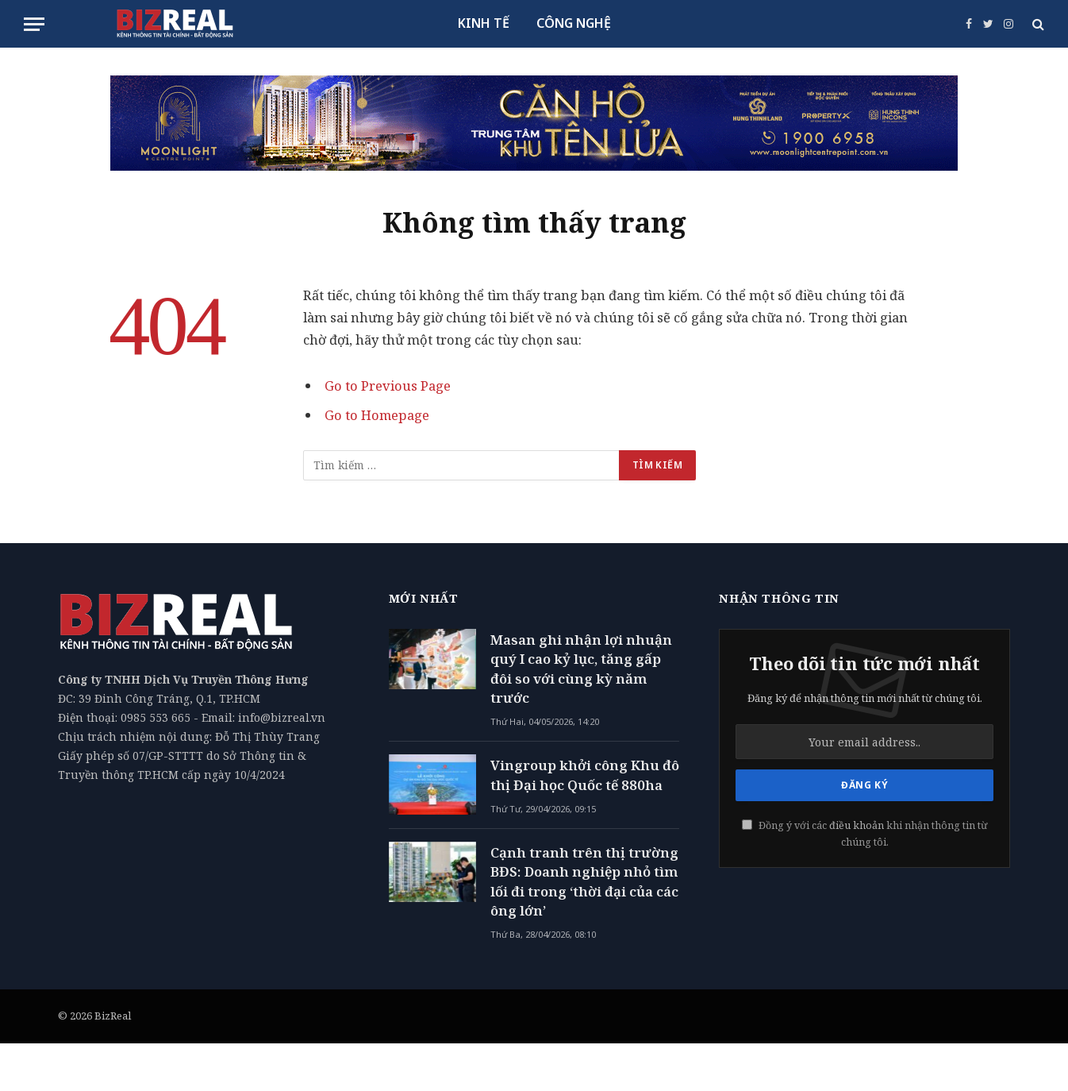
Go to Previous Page (388, 385)
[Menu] (34, 24)
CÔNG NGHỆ (573, 23)
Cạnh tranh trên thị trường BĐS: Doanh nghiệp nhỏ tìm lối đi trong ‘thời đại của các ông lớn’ (584, 881)
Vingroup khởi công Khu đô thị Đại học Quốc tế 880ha (584, 774)
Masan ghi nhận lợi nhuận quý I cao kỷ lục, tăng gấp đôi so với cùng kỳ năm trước (581, 668)
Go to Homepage (377, 415)
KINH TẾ (483, 23)
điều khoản (856, 825)
